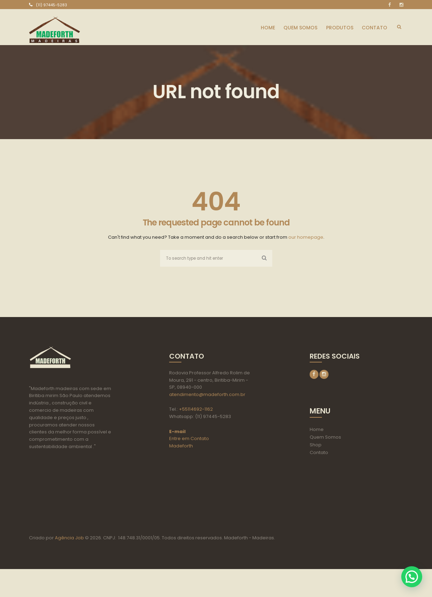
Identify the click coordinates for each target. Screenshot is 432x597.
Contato (319, 453)
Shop (316, 446)
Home (317, 430)
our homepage (305, 237)
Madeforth (181, 446)
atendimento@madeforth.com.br (207, 395)
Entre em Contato (189, 439)
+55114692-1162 (196, 410)
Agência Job (69, 565)
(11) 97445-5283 (51, 5)
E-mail (177, 432)
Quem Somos (325, 438)
